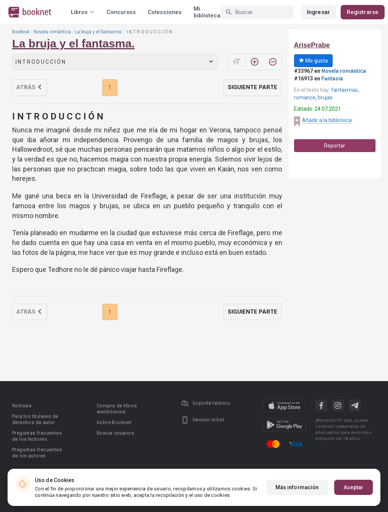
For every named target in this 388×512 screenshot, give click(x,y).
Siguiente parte (252, 87)
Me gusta (313, 61)
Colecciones (164, 12)
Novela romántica (52, 32)
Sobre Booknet (114, 422)
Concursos (121, 12)
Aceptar (353, 490)
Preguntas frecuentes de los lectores (37, 436)
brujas (325, 97)
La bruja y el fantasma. (98, 32)
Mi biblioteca (207, 12)
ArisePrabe (312, 45)
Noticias (21, 405)
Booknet (21, 32)
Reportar (334, 146)
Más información (297, 490)
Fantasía (332, 78)
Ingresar (318, 12)
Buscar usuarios (115, 433)
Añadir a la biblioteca (327, 120)
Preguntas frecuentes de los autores (37, 453)
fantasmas (344, 90)
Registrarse (363, 12)
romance (305, 97)
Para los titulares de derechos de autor (35, 419)
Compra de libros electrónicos (117, 409)
